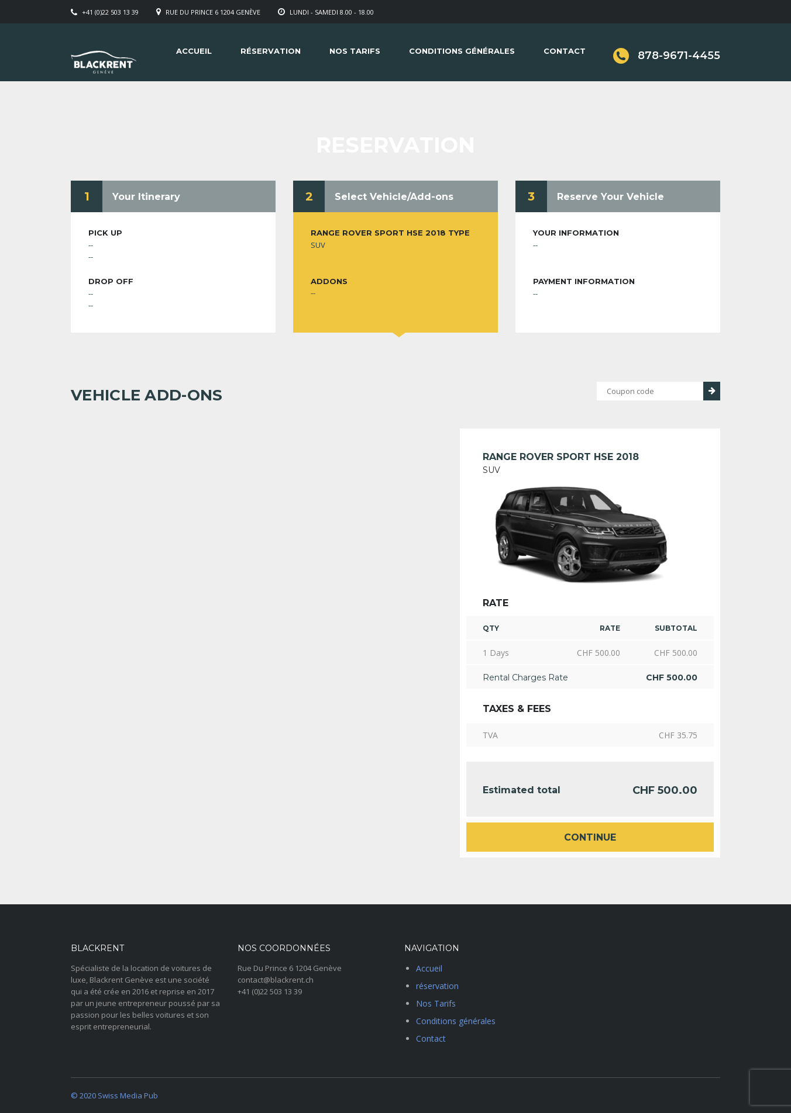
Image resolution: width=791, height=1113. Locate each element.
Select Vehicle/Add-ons (394, 196)
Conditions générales (462, 51)
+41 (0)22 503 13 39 (110, 12)
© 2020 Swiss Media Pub (114, 1095)
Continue (590, 837)
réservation (270, 51)
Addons (329, 281)
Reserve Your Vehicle (610, 196)
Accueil (194, 51)
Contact (565, 51)
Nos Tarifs (354, 51)
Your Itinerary (146, 196)
